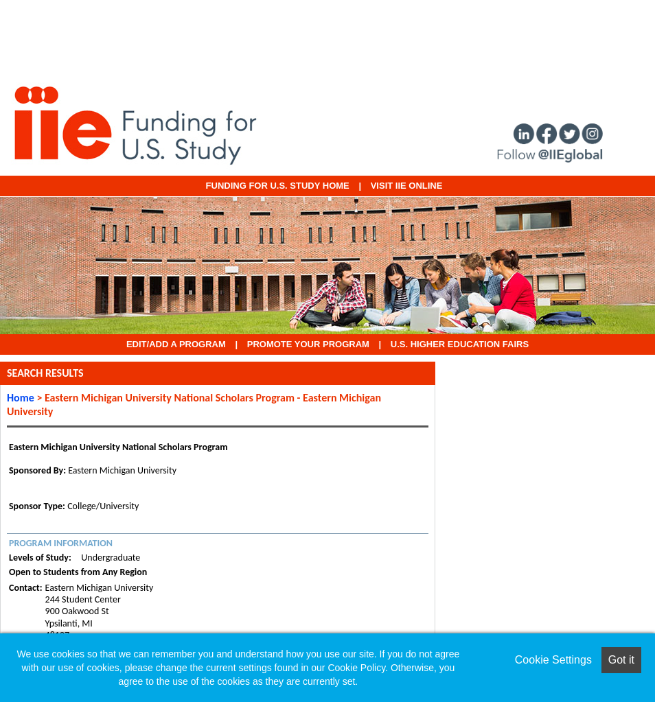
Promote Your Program (308, 344)
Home (20, 397)
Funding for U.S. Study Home (277, 185)
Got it (621, 660)
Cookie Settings (553, 660)
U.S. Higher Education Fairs (460, 344)
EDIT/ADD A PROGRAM (176, 344)
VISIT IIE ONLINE (407, 185)
